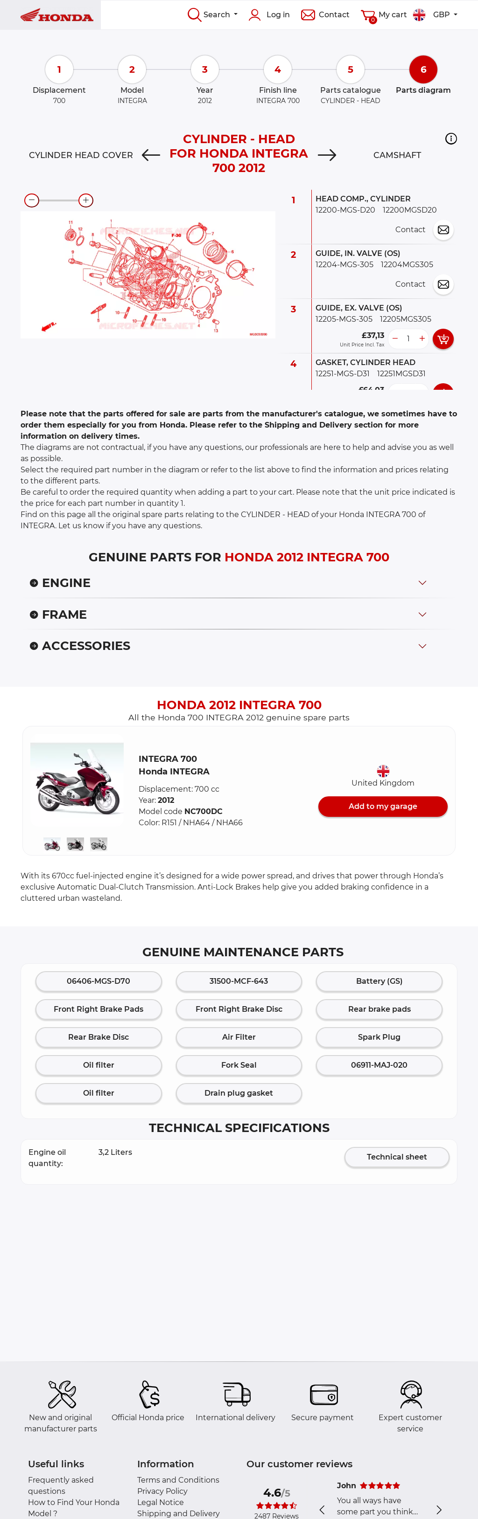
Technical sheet (397, 1157)
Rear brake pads (379, 1009)
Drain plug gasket (238, 1093)
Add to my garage (383, 806)
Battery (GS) (379, 981)
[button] (451, 138)
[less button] (395, 339)
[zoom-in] (85, 200)
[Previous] (151, 155)
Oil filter (98, 1065)
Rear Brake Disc (98, 1037)
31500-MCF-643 (239, 981)
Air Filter (239, 1037)
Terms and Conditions (178, 1480)
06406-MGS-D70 (98, 981)
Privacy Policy (162, 1491)
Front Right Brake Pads (98, 1009)
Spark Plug (379, 1037)
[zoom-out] (31, 200)
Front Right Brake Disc (239, 1009)
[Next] (326, 155)
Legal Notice (160, 1502)
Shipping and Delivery (178, 1513)
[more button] (422, 339)
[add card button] (443, 339)
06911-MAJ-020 (379, 1065)
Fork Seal (239, 1065)
